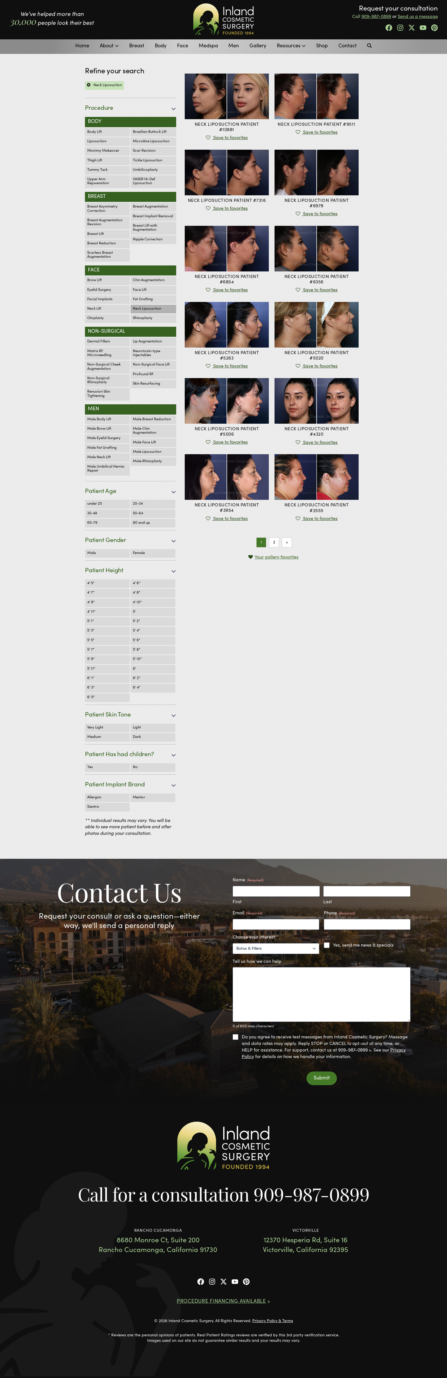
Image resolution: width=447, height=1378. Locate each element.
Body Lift (94, 132)
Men (233, 46)
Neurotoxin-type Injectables (146, 353)
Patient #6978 (317, 203)
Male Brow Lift (99, 429)
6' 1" (90, 678)
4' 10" (137, 602)
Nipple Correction (147, 239)
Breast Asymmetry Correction (102, 209)
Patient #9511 (316, 124)
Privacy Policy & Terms (272, 1321)
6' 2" (136, 678)
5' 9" (91, 659)
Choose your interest (254, 937)
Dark (137, 737)
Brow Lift (94, 280)
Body (160, 46)
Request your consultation (398, 9)
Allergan (94, 797)
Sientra (93, 807)
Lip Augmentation (147, 342)
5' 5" (90, 640)
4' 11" (91, 612)
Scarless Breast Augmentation (100, 255)
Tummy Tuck (97, 170)
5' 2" (136, 621)
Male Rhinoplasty (147, 461)
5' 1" (90, 621)
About (106, 46)
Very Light (95, 728)
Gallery (257, 46)
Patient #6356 (317, 280)
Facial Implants (100, 299)
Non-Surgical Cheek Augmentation (104, 367)
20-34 (138, 504)
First (237, 902)
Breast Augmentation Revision (104, 222)
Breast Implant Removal (153, 216)
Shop (322, 46)
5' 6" (136, 640)
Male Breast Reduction (152, 419)
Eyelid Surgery (99, 290)
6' (134, 669)
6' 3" (91, 688)
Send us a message (418, 17)
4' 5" (90, 583)
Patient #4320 (317, 432)
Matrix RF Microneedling (99, 353)
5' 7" (90, 650)
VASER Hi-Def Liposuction (144, 181)
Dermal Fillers (98, 342)
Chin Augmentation (148, 280)
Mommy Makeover (103, 151)
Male (91, 553)
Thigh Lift (94, 161)
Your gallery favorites (276, 557)
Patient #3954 (227, 508)
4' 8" (136, 593)
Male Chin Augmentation (144, 431)
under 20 (94, 504)
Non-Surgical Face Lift (151, 365)
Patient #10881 (227, 127)
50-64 (138, 514)
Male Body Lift (99, 419)
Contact (347, 46)
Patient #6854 (227, 280)
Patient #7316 (227, 200)
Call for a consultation (223, 1194)
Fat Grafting (143, 299)
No (135, 767)
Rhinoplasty (143, 318)
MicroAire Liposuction (151, 141)
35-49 (92, 514)
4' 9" (91, 602)
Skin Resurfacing (146, 384)
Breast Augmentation (150, 207)
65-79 (92, 523)
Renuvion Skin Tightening (98, 394)
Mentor (139, 797)
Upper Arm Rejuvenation (98, 181)
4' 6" (136, 583)
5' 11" (91, 669)
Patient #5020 (317, 356)
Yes (90, 767)
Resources (288, 46)
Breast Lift (95, 234)
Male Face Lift (144, 443)
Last (327, 902)
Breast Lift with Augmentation (145, 228)
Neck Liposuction (147, 309)
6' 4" (136, 688)
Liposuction (96, 141)
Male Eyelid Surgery (104, 438)
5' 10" (137, 659)
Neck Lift (94, 309)
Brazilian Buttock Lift (149, 132)
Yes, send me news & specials (363, 945)
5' (134, 612)
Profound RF (143, 374)
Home (82, 46)
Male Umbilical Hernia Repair (105, 469)
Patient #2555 (317, 508)
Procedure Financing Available (221, 1301)
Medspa (208, 46)
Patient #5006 (227, 432)
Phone (339, 913)
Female (139, 553)
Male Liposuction (147, 452)
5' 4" (136, 631)
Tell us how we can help (257, 961)
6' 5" (91, 697)
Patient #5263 (227, 356)
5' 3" (90, 631)
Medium (94, 737)
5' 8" (136, 650)
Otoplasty (95, 318)
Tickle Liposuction (147, 161)
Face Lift (140, 290)
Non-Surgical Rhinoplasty (98, 380)
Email (248, 913)
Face (182, 46)
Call (371, 17)
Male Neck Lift (99, 457)
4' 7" (90, 593)
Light (137, 728)
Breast (136, 46)
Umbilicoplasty (145, 170)
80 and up (141, 523)
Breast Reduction (101, 243)
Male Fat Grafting (102, 448)
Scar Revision (144, 151)
